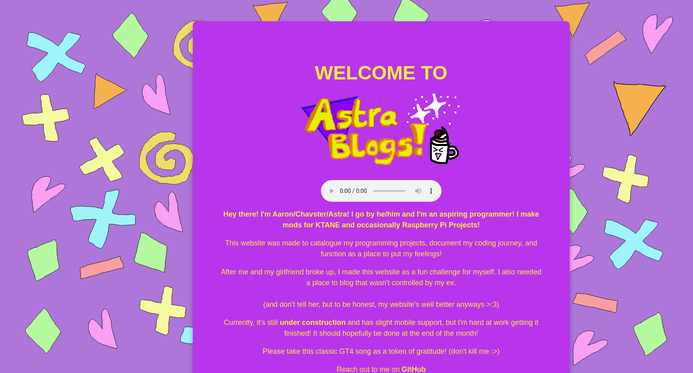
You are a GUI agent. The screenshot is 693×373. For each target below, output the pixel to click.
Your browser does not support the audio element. (381, 191)
